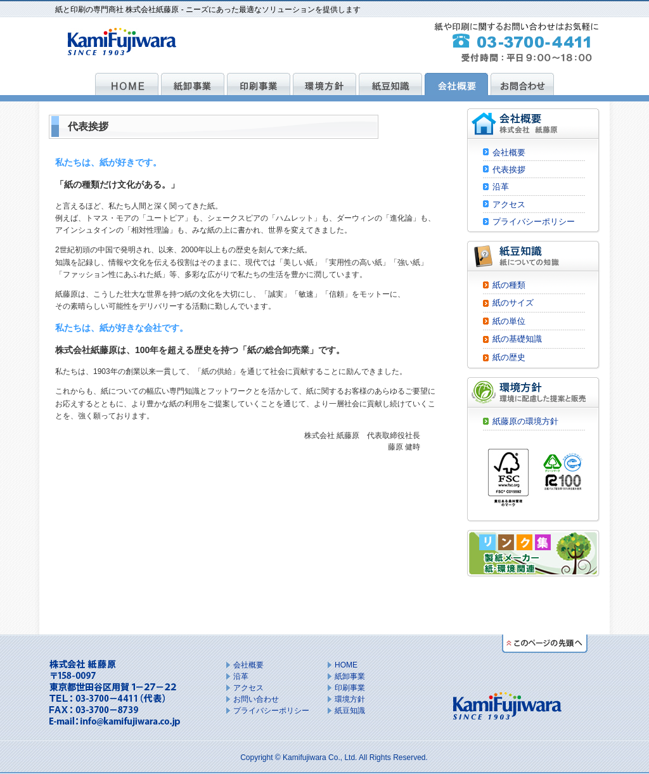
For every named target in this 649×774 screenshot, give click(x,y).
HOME (346, 665)
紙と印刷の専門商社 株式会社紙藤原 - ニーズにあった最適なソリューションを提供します (208, 9)
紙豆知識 (350, 710)
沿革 (500, 186)
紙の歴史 (508, 357)
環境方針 (350, 699)
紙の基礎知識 (517, 339)
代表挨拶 (508, 169)
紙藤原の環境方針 (525, 421)
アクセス (508, 204)
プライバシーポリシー (533, 221)
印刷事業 (350, 687)
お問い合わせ (256, 699)
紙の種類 (508, 285)
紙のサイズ (513, 302)
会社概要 (508, 152)
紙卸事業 (350, 676)
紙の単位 (508, 321)
